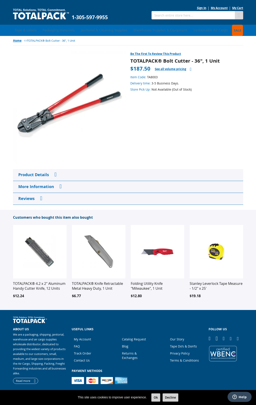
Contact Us (82, 359)
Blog (125, 345)
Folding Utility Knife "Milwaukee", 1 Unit (147, 285)
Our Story (177, 338)
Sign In (201, 8)
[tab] (173, 68)
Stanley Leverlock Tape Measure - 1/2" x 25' (216, 285)
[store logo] (41, 14)
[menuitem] (24, 30)
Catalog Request (134, 338)
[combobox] (193, 15)
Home (17, 39)
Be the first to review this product (155, 53)
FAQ (77, 345)
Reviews (26, 197)
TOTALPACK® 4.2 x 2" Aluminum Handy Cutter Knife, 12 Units (39, 285)
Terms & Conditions (184, 359)
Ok (156, 397)
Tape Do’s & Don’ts (183, 345)
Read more (23, 380)
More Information (36, 185)
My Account (219, 8)
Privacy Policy (180, 352)
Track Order (82, 352)
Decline (170, 397)
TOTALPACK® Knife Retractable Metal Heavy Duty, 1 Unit (97, 285)
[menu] (128, 30)
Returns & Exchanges (130, 354)
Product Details (33, 173)
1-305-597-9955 (90, 17)
